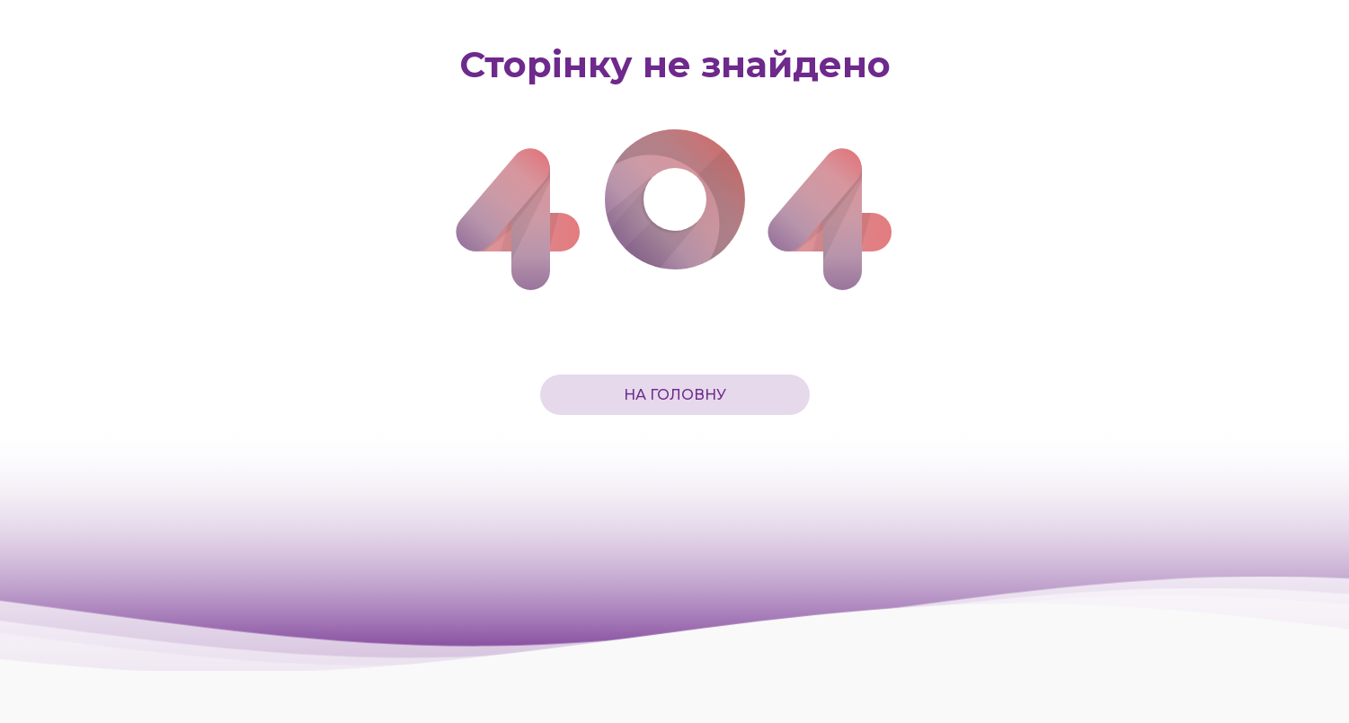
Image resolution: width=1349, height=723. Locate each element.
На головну (675, 394)
